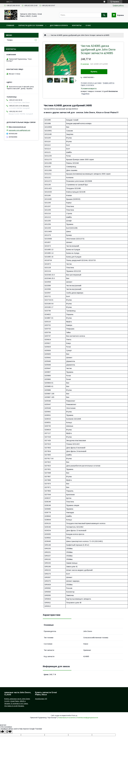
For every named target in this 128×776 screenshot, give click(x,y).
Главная (10, 25)
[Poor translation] (8, 732)
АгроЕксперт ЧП (41, 699)
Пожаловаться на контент (66, 717)
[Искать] (104, 15)
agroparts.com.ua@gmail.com (19, 130)
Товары (10, 40)
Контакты (76, 25)
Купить (94, 72)
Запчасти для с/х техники (30, 25)
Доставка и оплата (59, 25)
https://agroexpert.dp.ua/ (17, 127)
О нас (88, 25)
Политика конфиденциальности (87, 717)
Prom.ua (74, 715)
